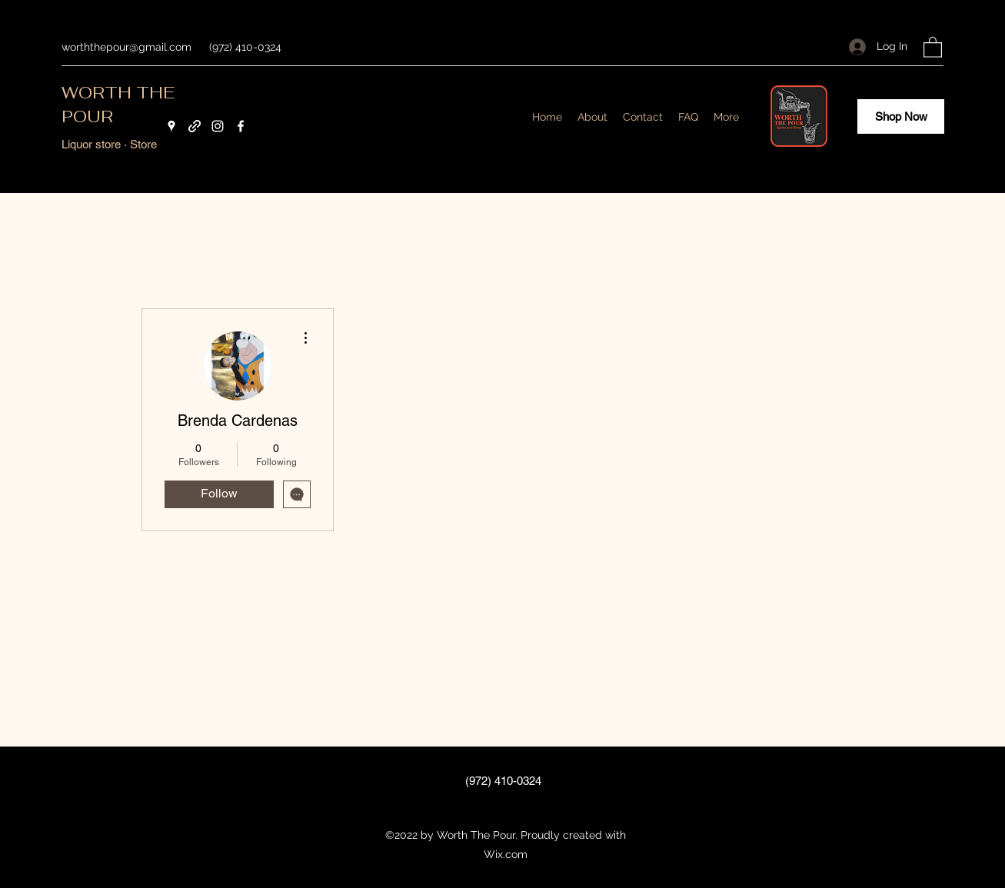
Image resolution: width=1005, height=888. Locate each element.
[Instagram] (217, 126)
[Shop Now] (900, 116)
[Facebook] (240, 126)
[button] (932, 46)
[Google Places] (171, 126)
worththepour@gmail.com (126, 47)
